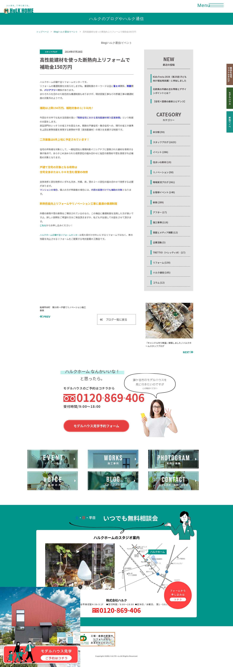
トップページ (42, 32)
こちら (43, 225)
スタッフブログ (51, 51)
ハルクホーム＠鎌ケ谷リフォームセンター (59, 234)
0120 (111, 397)
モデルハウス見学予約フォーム (96, 425)
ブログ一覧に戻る (116, 319)
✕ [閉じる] (80, 586)
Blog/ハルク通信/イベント (66, 32)
